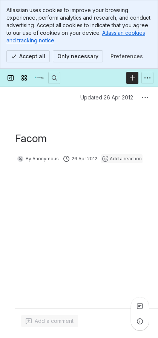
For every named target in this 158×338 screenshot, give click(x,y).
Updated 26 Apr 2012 (106, 97)
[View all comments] (140, 306)
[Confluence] (39, 78)
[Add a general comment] (49, 321)
